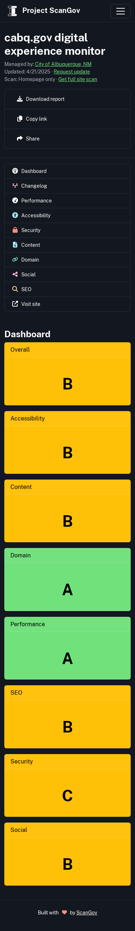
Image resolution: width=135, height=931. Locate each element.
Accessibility (27, 418)
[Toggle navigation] (121, 11)
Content (21, 487)
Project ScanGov (43, 11)
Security (21, 761)
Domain (20, 555)
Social (18, 830)
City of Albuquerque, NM (63, 64)
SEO (16, 692)
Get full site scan (77, 79)
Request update (72, 72)
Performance (27, 624)
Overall (20, 349)
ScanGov (86, 913)
